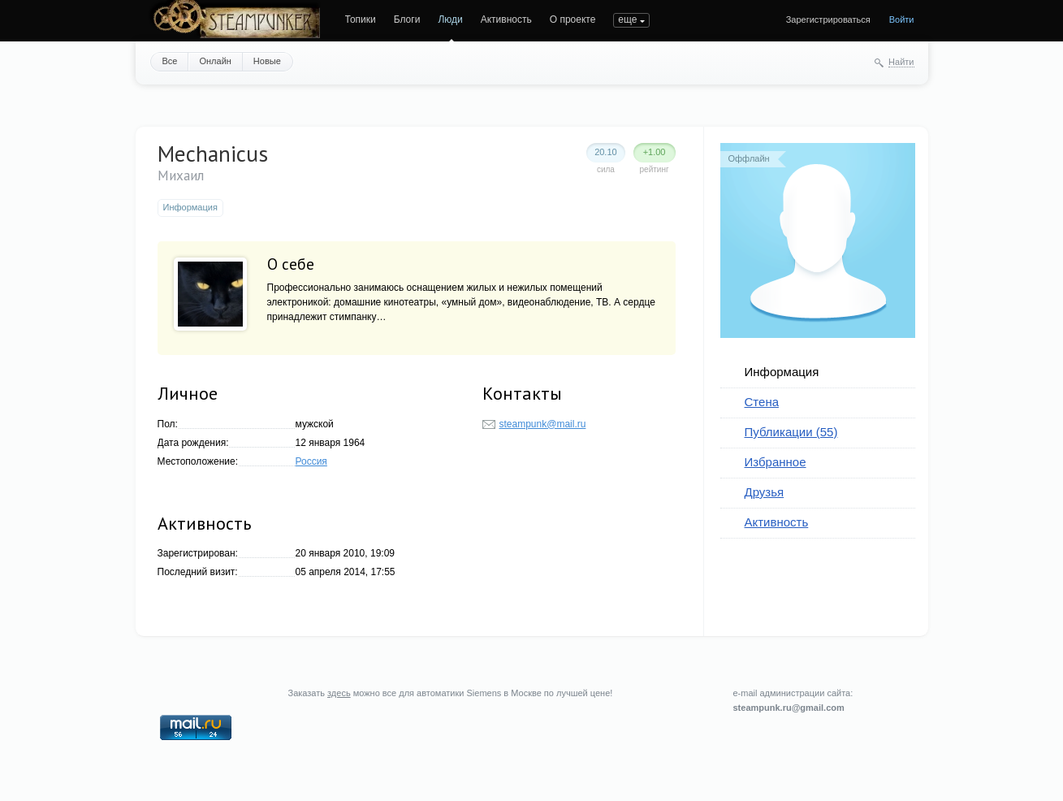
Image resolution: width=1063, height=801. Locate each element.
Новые (267, 61)
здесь (339, 693)
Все (170, 61)
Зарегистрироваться (828, 19)
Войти (901, 19)
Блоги (407, 19)
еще (627, 19)
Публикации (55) (791, 432)
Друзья (764, 492)
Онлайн (215, 61)
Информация (782, 372)
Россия (311, 461)
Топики (360, 19)
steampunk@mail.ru (542, 424)
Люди (450, 19)
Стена (762, 402)
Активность (506, 19)
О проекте (573, 19)
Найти (901, 62)
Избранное (775, 462)
